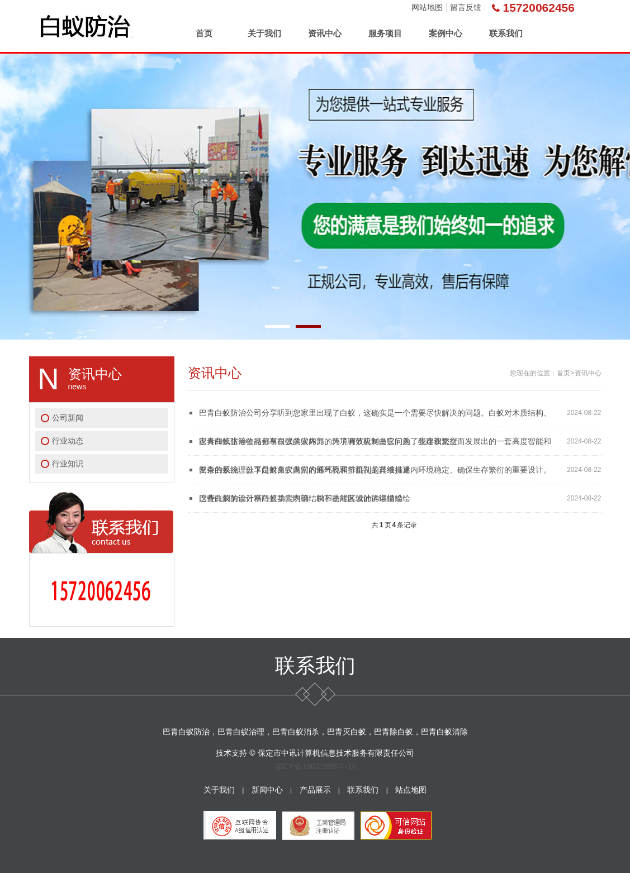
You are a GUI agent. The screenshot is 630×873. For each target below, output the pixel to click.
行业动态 (67, 440)
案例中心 (445, 33)
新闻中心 (267, 789)
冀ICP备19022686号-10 (315, 766)
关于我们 (264, 33)
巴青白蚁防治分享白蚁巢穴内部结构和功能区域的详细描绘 (300, 498)
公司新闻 (67, 417)
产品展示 (315, 789)
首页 (204, 33)
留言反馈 (465, 7)
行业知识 (67, 463)
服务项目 (385, 33)
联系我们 (506, 33)
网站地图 (427, 7)
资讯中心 (325, 33)
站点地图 (411, 789)
